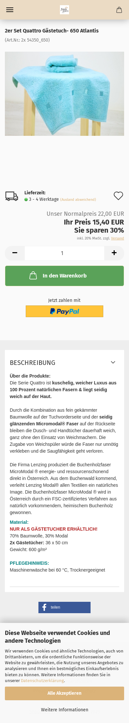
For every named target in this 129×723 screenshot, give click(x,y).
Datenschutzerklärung (42, 680)
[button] (64, 607)
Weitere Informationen (64, 710)
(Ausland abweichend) (78, 200)
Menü (9, 9)
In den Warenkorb (57, 275)
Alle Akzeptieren (64, 693)
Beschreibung (32, 363)
